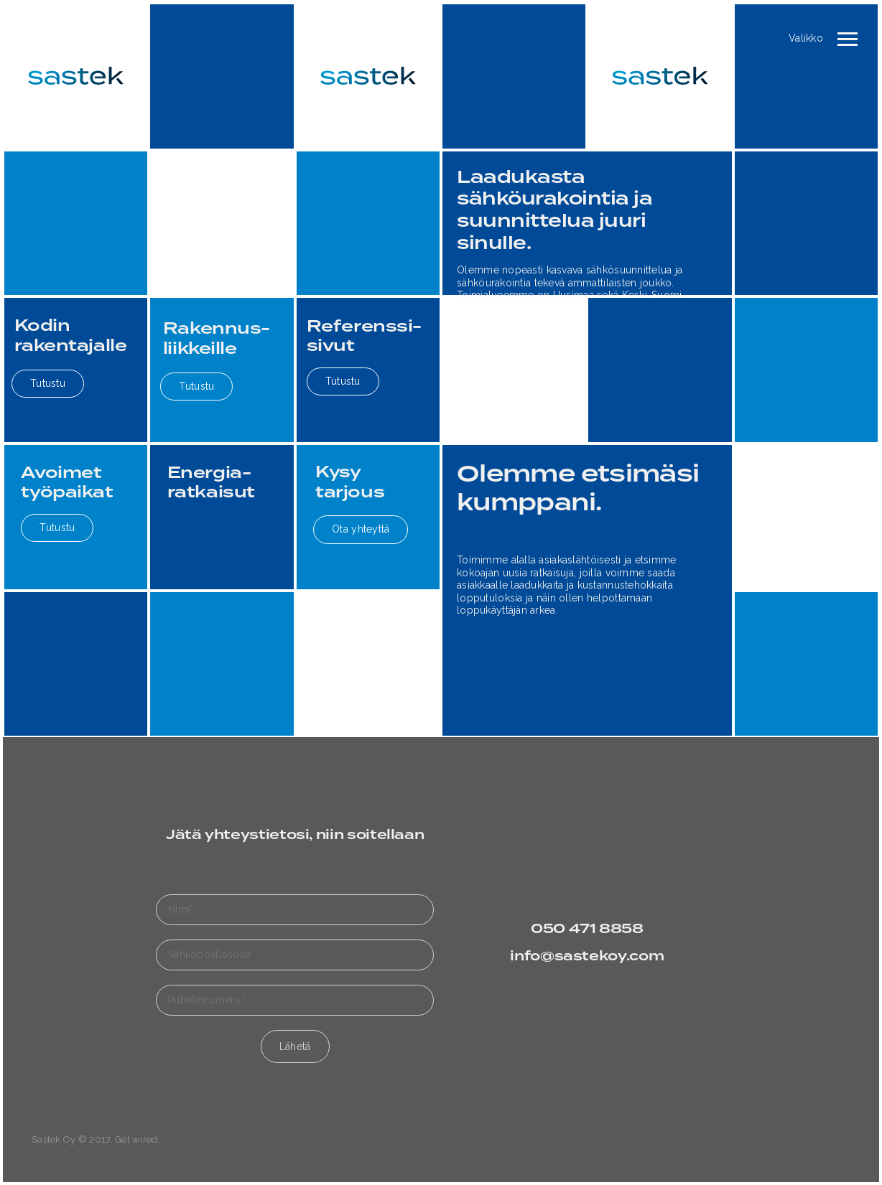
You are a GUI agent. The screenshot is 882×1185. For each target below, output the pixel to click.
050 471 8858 (587, 929)
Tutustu (47, 383)
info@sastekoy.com (587, 956)
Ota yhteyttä (360, 529)
